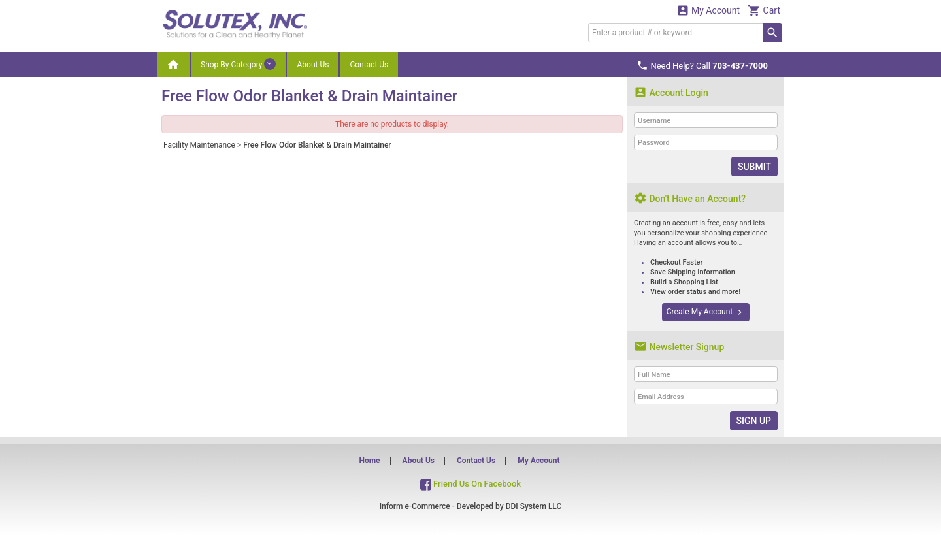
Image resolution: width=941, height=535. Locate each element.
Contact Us (369, 64)
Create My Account (706, 312)
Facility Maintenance (199, 145)
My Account (708, 10)
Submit (754, 166)
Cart (764, 10)
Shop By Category (238, 64)
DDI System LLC (534, 506)
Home (369, 460)
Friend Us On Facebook (470, 484)
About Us (313, 64)
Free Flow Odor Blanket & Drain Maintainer (317, 145)
